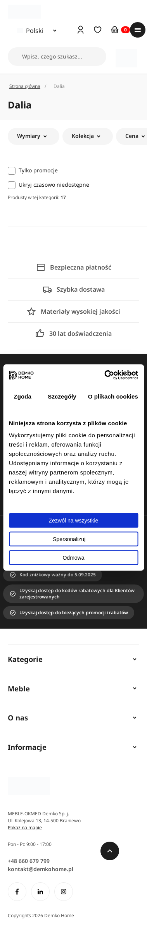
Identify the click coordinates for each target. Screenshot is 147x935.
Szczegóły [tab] (62, 396)
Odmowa (73, 558)
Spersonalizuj (74, 539)
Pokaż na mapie (25, 827)
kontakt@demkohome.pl (40, 869)
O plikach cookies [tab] (113, 396)
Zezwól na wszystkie (74, 520)
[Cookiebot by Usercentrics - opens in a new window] (105, 375)
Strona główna (24, 86)
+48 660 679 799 (29, 861)
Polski (30, 30)
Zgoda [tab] (22, 396)
